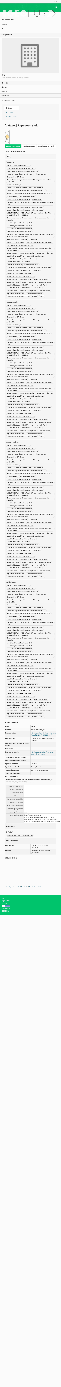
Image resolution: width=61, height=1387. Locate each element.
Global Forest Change (14, 185)
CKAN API (5, 903)
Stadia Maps (8, 886)
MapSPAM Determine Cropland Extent (19, 279)
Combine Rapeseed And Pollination (18, 199)
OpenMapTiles (24, 886)
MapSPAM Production (27, 253)
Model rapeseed (12, 196)
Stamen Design (16, 886)
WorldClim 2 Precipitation (28, 291)
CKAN (5, 911)
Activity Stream (11, 116)
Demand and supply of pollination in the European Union (25, 188)
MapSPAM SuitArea (13, 285)
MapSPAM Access (45, 282)
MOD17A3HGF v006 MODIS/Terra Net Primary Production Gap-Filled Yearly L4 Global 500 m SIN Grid (29, 214)
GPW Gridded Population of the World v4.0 (20, 168)
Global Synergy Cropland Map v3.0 (18, 165)
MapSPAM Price (27, 285)
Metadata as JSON (29, 146)
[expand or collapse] (56, 7)
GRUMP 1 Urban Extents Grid (31, 288)
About (3, 898)
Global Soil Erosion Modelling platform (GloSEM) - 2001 (25, 210)
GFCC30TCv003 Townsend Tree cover (19, 229)
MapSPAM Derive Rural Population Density (21, 276)
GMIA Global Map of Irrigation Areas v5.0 (40, 242)
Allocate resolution (41, 174)
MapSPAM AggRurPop (28, 282)
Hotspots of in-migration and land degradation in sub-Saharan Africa (28, 193)
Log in (55, 1)
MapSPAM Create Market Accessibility (19, 273)
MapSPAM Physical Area (45, 253)
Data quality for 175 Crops (15, 177)
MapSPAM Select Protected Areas (40, 267)
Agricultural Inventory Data (15, 294)
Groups (9, 112)
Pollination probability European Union (19, 231)
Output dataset (37, 199)
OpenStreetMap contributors (35, 886)
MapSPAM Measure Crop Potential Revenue (21, 259)
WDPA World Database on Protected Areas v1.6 (22, 171)
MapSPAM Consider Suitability (17, 267)
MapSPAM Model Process (35, 256)
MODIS (34, 296)
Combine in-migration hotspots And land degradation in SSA (26, 190)
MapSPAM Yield (12, 253)
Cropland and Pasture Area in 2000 (18, 296)
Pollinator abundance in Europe (17, 239)
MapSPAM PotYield (13, 288)
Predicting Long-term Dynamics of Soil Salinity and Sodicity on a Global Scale (30, 203)
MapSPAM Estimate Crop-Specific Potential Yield (22, 265)
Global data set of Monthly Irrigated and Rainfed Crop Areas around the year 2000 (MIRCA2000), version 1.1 (30, 235)
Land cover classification (35, 294)
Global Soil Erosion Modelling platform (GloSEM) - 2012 (25, 207)
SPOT (42, 296)
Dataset (9, 108)
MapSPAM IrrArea (13, 270)
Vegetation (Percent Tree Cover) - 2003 (19, 226)
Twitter (4, 87)
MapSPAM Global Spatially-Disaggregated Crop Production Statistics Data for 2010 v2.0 (29, 249)
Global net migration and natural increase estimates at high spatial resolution (28, 219)
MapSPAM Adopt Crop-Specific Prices (19, 262)
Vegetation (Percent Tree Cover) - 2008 (19, 223)
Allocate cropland (44, 291)
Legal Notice (6, 901)
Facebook (5, 91)
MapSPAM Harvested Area (15, 256)
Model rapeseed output (27, 196)
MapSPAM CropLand (41, 279)
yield (8, 156)
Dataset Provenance (13, 146)
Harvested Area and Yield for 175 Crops (19, 174)
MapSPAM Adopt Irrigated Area (31, 270)
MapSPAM (33, 239)
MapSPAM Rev (41, 285)
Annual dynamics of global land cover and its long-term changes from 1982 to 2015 (29, 181)
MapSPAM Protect (13, 282)
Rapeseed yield (12, 291)
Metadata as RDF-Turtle (46, 146)
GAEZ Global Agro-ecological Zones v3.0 (20, 245)
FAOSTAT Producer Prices (15, 242)
